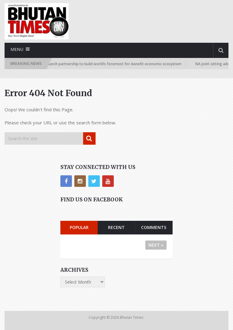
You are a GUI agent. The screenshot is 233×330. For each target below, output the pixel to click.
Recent (116, 227)
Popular (79, 227)
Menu (17, 49)
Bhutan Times (132, 317)
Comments (153, 227)
